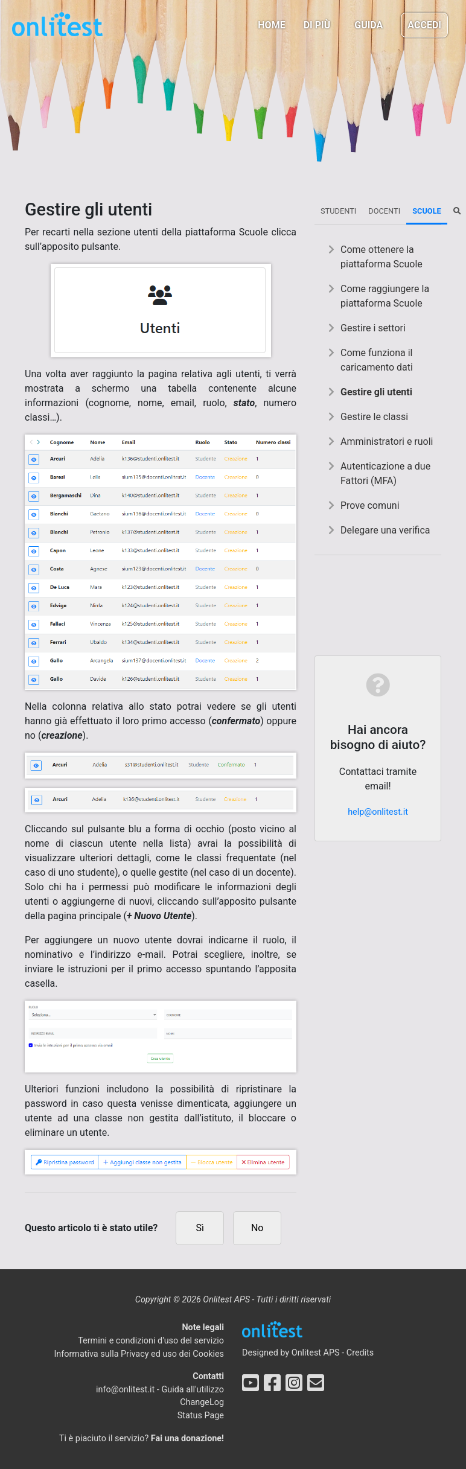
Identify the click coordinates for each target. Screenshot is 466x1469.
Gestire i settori (373, 328)
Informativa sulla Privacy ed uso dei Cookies (139, 1354)
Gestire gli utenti (376, 392)
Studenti (338, 210)
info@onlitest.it (125, 1390)
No (257, 1228)
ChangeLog (202, 1402)
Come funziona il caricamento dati (376, 360)
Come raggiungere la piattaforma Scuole (384, 296)
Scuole (426, 210)
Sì (200, 1228)
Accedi (424, 25)
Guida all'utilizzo (192, 1390)
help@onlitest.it (378, 812)
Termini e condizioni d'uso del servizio (151, 1341)
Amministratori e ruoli (386, 441)
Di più (317, 25)
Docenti (384, 210)
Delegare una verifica (385, 530)
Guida (368, 25)
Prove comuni (370, 505)
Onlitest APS (316, 1353)
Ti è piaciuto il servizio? (141, 1438)
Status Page (200, 1415)
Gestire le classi (374, 416)
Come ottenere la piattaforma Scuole (381, 257)
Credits (360, 1353)
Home (271, 25)
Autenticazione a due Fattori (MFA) (385, 473)
